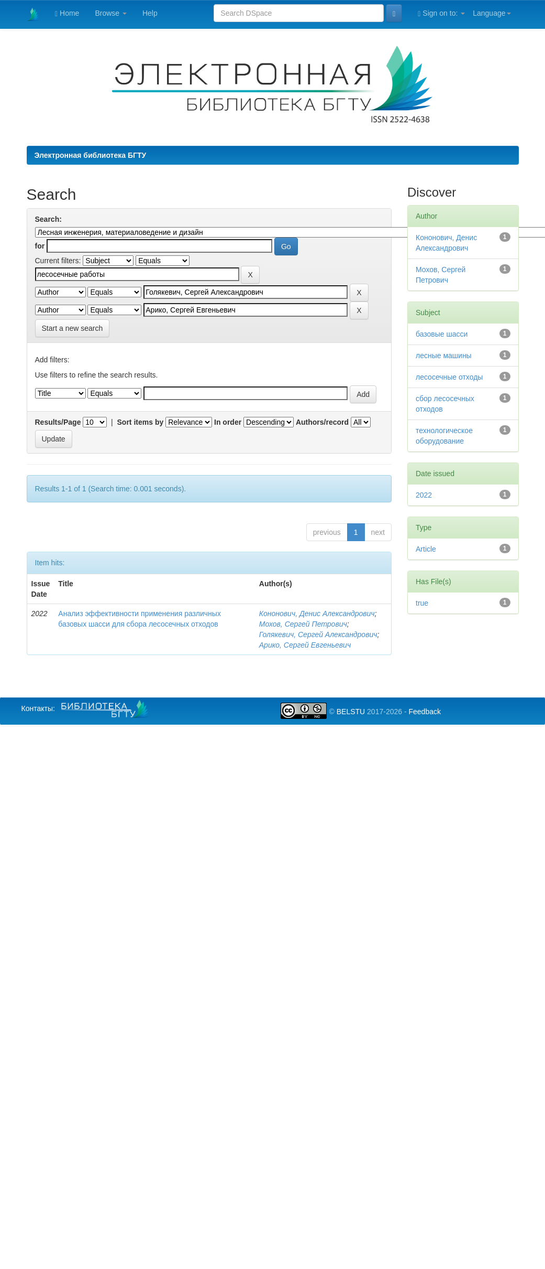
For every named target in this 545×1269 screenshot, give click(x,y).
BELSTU (351, 711)
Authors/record (322, 422)
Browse (111, 13)
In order (227, 422)
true (422, 603)
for (40, 246)
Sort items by (140, 422)
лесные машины (444, 355)
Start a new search (72, 328)
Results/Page (58, 422)
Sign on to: (441, 13)
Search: (48, 219)
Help (150, 13)
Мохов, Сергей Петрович (303, 624)
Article (426, 549)
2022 (424, 495)
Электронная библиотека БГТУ (91, 155)
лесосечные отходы (449, 377)
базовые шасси (442, 334)
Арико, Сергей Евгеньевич (305, 645)
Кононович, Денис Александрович (317, 613)
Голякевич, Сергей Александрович (318, 634)
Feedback (424, 711)
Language (491, 13)
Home (67, 13)
